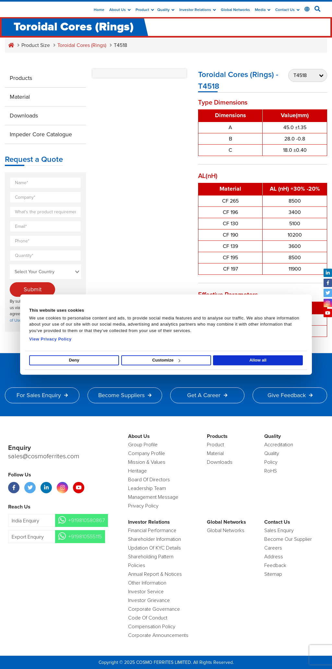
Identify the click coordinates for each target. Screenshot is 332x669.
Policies (136, 565)
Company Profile (146, 453)
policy (271, 462)
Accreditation (278, 444)
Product (145, 10)
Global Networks (235, 10)
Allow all (258, 360)
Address (273, 556)
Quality (165, 10)
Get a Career (207, 395)
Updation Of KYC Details (154, 548)
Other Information (147, 582)
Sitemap (273, 574)
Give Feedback (290, 395)
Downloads (24, 115)
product (215, 444)
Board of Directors (149, 479)
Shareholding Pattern (150, 556)
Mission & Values (146, 462)
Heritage (137, 471)
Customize (166, 360)
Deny (74, 360)
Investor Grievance (149, 600)
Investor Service (146, 591)
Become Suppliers (124, 395)
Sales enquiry (279, 530)
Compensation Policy (151, 626)
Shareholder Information (154, 539)
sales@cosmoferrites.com (43, 456)
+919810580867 (86, 520)
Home (99, 10)
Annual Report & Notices (155, 574)
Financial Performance (152, 530)
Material (20, 96)
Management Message (153, 497)
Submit (33, 289)
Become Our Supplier (288, 539)
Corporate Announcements (158, 635)
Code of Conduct (147, 617)
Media (262, 10)
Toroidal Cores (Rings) (81, 45)
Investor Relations (197, 10)
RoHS (270, 471)
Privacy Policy (143, 505)
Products (21, 78)
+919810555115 (85, 536)
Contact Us (287, 10)
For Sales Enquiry (42, 395)
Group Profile (143, 444)
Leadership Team (147, 488)
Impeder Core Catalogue (41, 134)
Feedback (275, 565)
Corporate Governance (154, 609)
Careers (273, 548)
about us (120, 10)
